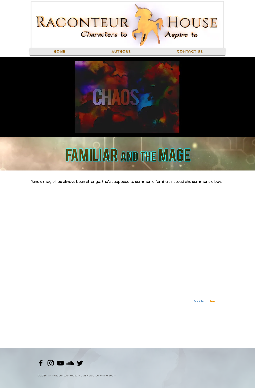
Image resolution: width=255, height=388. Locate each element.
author (210, 301)
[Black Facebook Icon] (41, 363)
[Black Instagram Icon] (50, 363)
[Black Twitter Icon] (80, 363)
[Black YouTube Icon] (60, 363)
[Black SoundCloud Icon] (70, 363)
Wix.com (111, 375)
